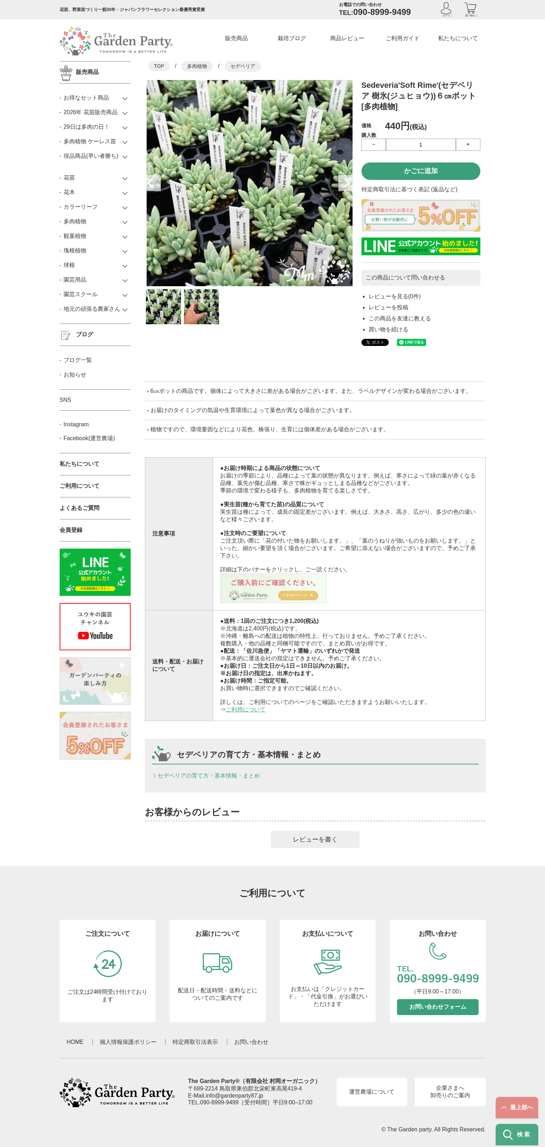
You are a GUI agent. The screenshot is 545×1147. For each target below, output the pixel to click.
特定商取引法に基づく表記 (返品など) (409, 189)
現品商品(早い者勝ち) (91, 156)
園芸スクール (81, 294)
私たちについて (458, 38)
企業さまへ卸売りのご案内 (450, 1091)
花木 (69, 192)
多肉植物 (197, 66)
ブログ (84, 334)
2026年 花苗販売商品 (91, 112)
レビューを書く (315, 839)
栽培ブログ (292, 38)
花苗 (69, 178)
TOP (159, 66)
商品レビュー (347, 38)
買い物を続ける (388, 329)
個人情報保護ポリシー (128, 1042)
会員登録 (71, 530)
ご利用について (246, 709)
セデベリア (242, 66)
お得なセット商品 (86, 98)
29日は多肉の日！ (87, 127)
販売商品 (236, 38)
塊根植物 (75, 250)
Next (346, 183)
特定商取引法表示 (195, 1042)
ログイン (448, 15)
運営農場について (371, 1092)
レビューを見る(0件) (395, 296)
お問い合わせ (251, 1042)
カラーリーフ (81, 207)
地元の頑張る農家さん (92, 309)
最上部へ (517, 1107)
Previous (153, 183)
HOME (75, 1042)
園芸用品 (75, 280)
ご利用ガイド (403, 38)
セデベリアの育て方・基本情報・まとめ (209, 776)
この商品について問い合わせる (405, 277)
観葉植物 (75, 236)
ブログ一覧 (78, 360)
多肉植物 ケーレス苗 (90, 141)
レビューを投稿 (388, 307)
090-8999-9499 (219, 1102)
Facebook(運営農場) (89, 438)
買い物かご (471, 15)
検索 (517, 1135)
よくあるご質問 (79, 508)
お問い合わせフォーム (437, 1007)
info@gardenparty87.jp (234, 1096)
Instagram (76, 424)
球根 (69, 265)
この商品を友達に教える (400, 318)
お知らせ (75, 375)
